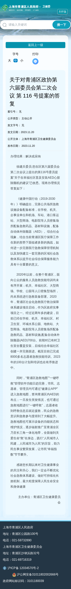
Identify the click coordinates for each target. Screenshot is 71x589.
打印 (35, 58)
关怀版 (62, 11)
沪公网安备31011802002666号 (35, 575)
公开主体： (14, 138)
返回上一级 (35, 45)
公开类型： (14, 118)
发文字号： (14, 125)
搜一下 (61, 24)
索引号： (13, 111)
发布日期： (14, 145)
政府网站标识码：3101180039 (23, 581)
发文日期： (14, 132)
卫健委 (46, 6)
